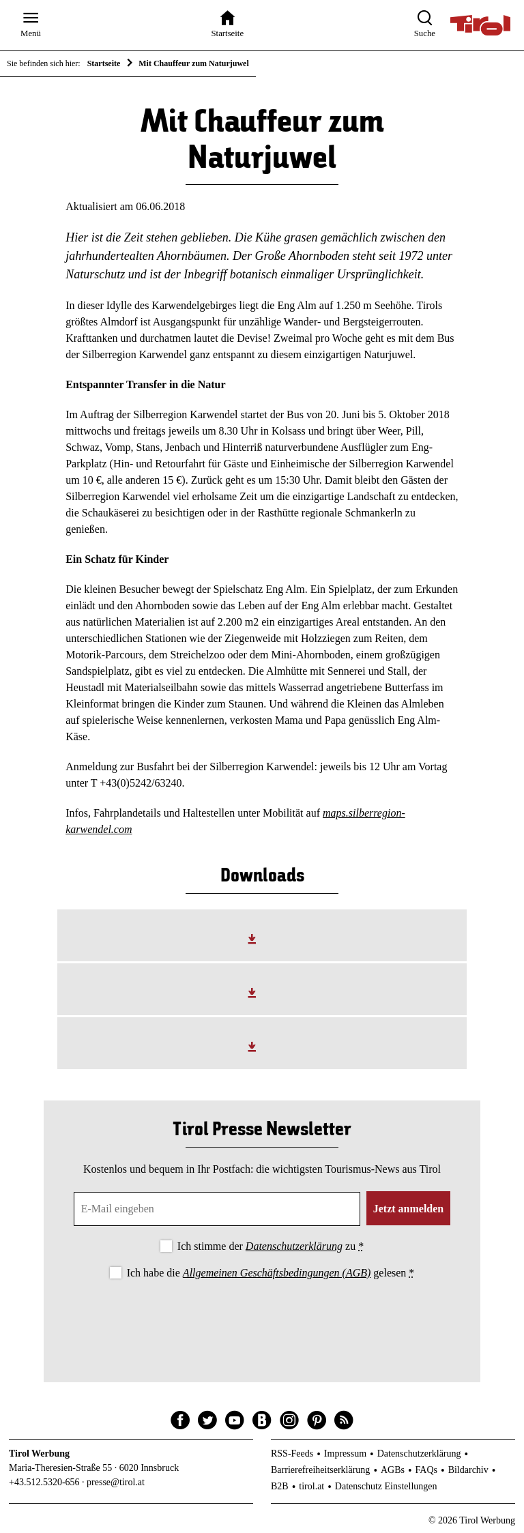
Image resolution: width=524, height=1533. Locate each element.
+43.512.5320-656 (44, 1482)
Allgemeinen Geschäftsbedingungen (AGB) (276, 1273)
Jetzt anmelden (408, 1208)
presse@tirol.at (116, 1482)
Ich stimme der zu (270, 1246)
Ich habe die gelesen (271, 1273)
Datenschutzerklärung (294, 1246)
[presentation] (262, 1319)
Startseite (104, 63)
